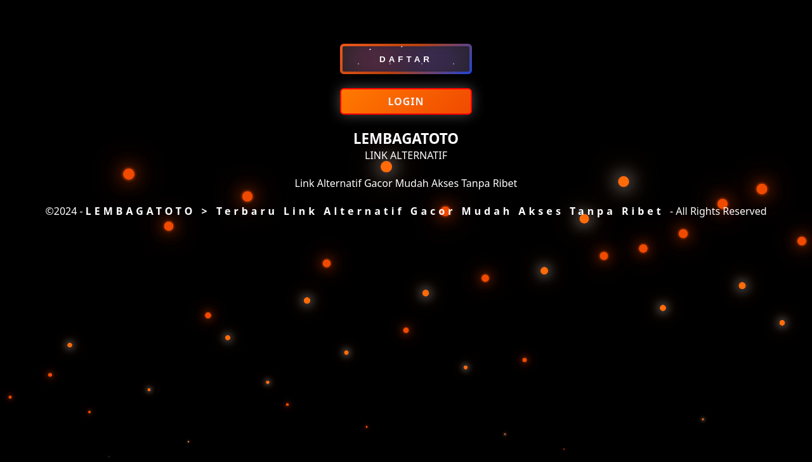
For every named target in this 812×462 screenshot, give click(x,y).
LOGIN (406, 101)
